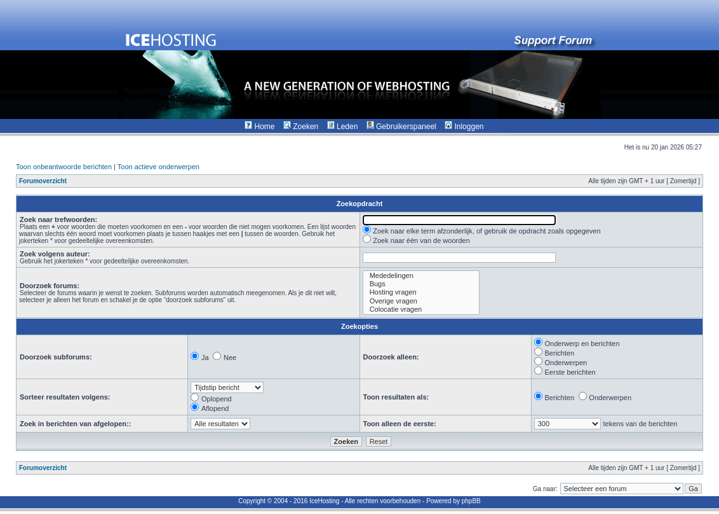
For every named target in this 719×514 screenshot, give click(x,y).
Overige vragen (421, 301)
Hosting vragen (421, 292)
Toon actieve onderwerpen (158, 166)
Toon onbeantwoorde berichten (64, 166)
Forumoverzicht (43, 180)
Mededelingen (421, 276)
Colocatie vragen (421, 309)
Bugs (421, 284)
